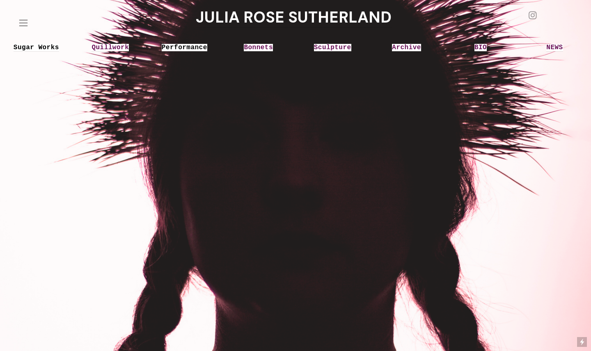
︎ (533, 16)
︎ (23, 23)
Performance (184, 47)
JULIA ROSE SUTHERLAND (294, 17)
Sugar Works (36, 47)
